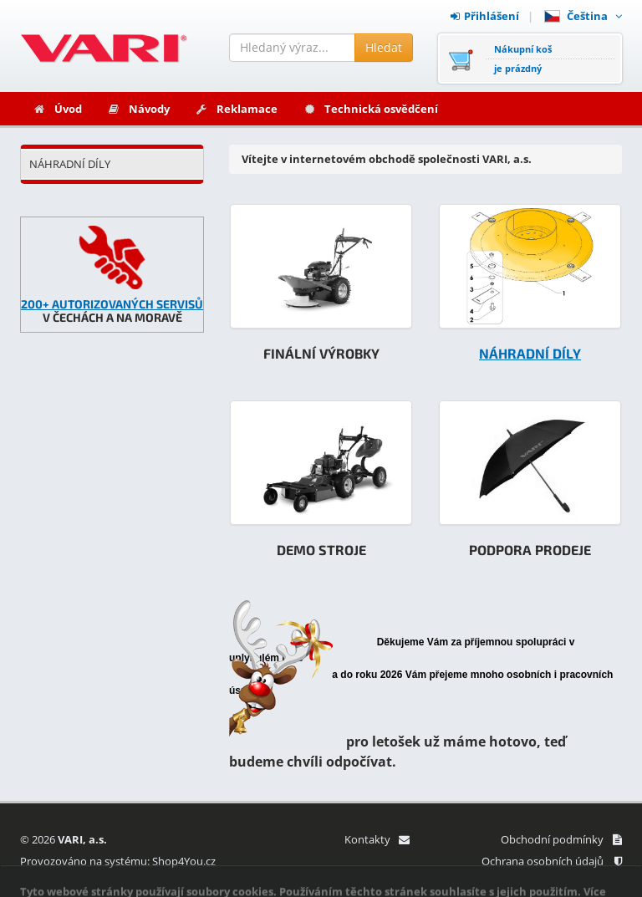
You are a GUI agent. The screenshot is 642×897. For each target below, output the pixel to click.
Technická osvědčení (370, 108)
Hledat (383, 47)
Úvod (57, 108)
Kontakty (376, 839)
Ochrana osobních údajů (552, 861)
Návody (138, 108)
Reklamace (236, 108)
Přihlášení (485, 15)
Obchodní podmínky (561, 839)
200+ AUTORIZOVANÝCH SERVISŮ (112, 304)
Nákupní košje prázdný (523, 58)
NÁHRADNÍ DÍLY (69, 163)
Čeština (583, 15)
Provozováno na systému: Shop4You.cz (118, 861)
